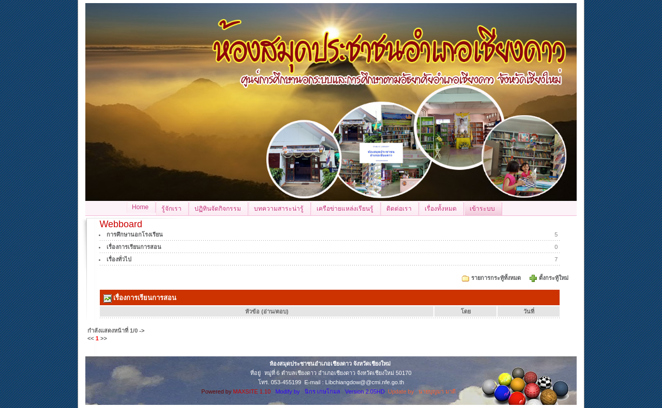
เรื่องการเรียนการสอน (134, 247)
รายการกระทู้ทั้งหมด (496, 278)
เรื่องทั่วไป (119, 259)
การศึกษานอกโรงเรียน (135, 234)
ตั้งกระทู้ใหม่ (554, 278)
